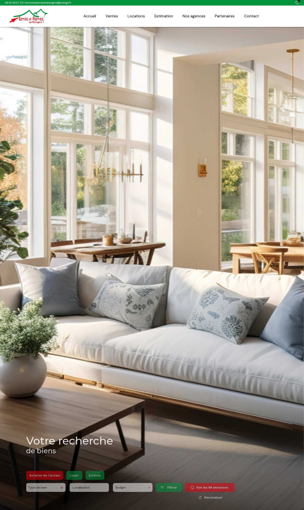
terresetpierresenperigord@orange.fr (48, 2)
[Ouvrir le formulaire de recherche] (169, 493)
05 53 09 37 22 (14, 2)
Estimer (95, 481)
